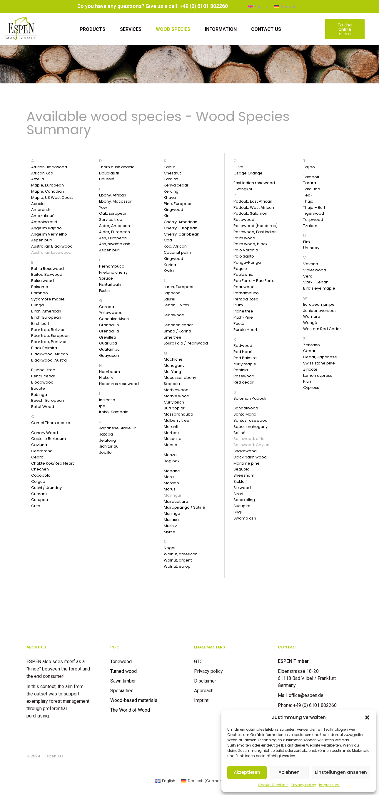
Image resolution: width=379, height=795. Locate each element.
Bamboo (39, 293)
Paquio (240, 268)
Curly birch (174, 402)
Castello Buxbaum (48, 438)
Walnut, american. (181, 554)
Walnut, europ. (177, 566)
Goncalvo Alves (114, 319)
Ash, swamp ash (114, 244)
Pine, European (178, 203)
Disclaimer (205, 681)
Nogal (169, 548)
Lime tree (172, 337)
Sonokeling (244, 499)
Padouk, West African (253, 207)
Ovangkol (242, 189)
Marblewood (176, 390)
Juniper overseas (320, 310)
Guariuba (108, 343)
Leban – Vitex (176, 305)
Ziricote (310, 369)
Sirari (238, 494)
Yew (103, 207)
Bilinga (37, 305)
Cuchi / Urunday (46, 487)
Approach (203, 690)
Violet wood (314, 270)
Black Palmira (44, 348)
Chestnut (172, 173)
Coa (168, 240)
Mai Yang (172, 371)
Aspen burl (41, 240)
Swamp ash (244, 518)
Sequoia (172, 383)
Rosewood (243, 219)
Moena (170, 445)
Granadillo (109, 325)
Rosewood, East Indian (255, 232)
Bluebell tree (43, 370)
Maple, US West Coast (52, 197)
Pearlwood (244, 287)
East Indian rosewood (254, 183)
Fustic (104, 290)
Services (130, 29)
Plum (238, 305)
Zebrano (311, 345)
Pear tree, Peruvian (49, 341)
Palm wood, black (250, 244)
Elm (306, 242)
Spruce (106, 278)
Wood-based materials (133, 700)
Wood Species (173, 29)
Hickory (106, 377)
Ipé (102, 406)
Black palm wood (250, 457)
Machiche (173, 359)
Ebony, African (112, 195)
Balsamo (39, 287)
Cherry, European (180, 228)
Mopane (172, 471)
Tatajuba (311, 189)
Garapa (106, 307)
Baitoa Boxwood (46, 274)
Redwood (242, 345)
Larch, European (179, 287)
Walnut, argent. (178, 560)
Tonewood (121, 661)
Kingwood (173, 209)
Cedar (309, 351)
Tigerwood (313, 213)
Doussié (106, 179)
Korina (170, 265)
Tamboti (311, 177)
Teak (308, 195)
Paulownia (243, 274)
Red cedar (243, 382)
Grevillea (107, 337)
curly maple (244, 364)
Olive (238, 167)
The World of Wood (130, 710)
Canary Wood (44, 433)
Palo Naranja (245, 250)
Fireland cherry (113, 272)
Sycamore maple (48, 299)
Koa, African (175, 246)
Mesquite (172, 438)
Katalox (171, 179)
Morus (170, 489)
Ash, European (113, 238)
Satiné (239, 433)
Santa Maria (244, 414)
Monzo (170, 455)
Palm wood (244, 238)
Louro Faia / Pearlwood (186, 343)
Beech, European (47, 400)
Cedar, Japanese (320, 357)
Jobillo (105, 452)
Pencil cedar (43, 376)
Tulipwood (313, 219)
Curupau (39, 499)
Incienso (107, 400)
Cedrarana (42, 451)
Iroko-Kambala (113, 412)
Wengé (310, 322)
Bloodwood (42, 382)
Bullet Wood (42, 406)
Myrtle (169, 532)
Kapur (169, 167)
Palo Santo (243, 256)
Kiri (166, 216)
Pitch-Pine (243, 317)
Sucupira (242, 506)
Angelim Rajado (46, 228)
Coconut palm (177, 252)
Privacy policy (303, 784)
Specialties (121, 690)
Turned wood (123, 671)
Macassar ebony (180, 377)
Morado (171, 483)
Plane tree (243, 311)
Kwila (169, 270)
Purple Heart (245, 329)
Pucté (238, 323)
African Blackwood (49, 167)
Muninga (172, 513)
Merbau (171, 433)
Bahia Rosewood (47, 268)
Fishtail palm (111, 284)
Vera (308, 276)
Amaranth (40, 209)
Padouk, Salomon (250, 213)
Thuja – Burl (314, 207)
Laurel (169, 299)
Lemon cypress (317, 375)
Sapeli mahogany (250, 426)
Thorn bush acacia (117, 167)
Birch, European (46, 317)
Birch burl (40, 323)
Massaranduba (178, 414)
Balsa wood (42, 280)
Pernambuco (111, 266)
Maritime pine (246, 463)
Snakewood (245, 451)
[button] (367, 717)
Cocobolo (41, 475)
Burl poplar (174, 408)
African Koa (42, 173)
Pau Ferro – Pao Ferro (254, 280)
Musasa (171, 519)
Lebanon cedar (178, 325)
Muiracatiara (176, 501)
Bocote (38, 388)
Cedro (37, 457)
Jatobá (106, 434)
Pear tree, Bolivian (48, 329)
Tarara (309, 183)
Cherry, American (180, 222)
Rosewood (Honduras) (255, 225)
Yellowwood (111, 312)
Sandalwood (245, 408)
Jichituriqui (109, 446)
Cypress (311, 387)
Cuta (35, 506)
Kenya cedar (176, 185)
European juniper (319, 304)
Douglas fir (109, 173)
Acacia (38, 203)
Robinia (240, 370)
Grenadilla (109, 331)
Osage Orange (248, 173)
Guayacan (109, 355)
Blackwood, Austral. (50, 360)
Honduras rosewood (119, 383)
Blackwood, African (49, 354)
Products (92, 29)
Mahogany (174, 365)
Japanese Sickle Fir (117, 428)
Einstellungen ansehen (341, 772)
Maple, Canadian (47, 191)
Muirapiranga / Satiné (184, 507)
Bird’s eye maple (319, 288)
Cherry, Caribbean (181, 234)
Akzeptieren (247, 772)
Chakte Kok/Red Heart (52, 463)
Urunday (311, 248)
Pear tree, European (50, 335)
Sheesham (243, 475)
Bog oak (172, 461)
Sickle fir (241, 481)
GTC (198, 661)
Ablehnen (289, 772)
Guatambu (109, 349)
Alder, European (114, 232)
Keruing (171, 191)
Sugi (237, 512)
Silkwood (242, 487)
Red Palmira (245, 358)
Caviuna (39, 445)
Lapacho (172, 293)
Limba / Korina (177, 331)
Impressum (329, 784)
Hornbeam (109, 371)
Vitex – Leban (315, 282)
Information (221, 29)
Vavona (310, 264)
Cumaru (39, 494)
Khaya (170, 197)
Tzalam (310, 225)
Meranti (171, 426)
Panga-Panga (247, 262)
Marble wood (176, 396)
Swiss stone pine (319, 363)
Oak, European (113, 213)
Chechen (40, 469)
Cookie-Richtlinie (273, 784)
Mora (169, 477)
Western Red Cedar (322, 329)
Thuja (308, 201)
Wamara (311, 316)
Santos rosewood (250, 420)
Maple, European (47, 185)
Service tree (110, 219)
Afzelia (37, 179)
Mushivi (171, 526)
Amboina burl (44, 222)
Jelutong (107, 440)
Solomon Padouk (249, 398)
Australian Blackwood (52, 246)
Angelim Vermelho (49, 234)
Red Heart (243, 351)
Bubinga (39, 394)
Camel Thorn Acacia (50, 423)
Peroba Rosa (245, 299)
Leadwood (174, 315)
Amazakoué (43, 216)
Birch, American (46, 311)
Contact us (266, 29)
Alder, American (114, 225)
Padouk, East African (252, 201)
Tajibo (309, 167)
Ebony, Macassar (115, 201)
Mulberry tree (176, 420)
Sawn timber (123, 681)
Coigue (38, 481)
